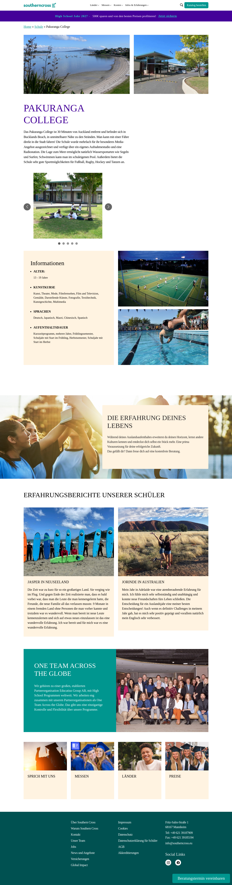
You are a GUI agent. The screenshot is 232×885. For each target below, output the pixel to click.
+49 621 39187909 (181, 832)
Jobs (73, 846)
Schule (38, 26)
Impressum (124, 822)
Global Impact (79, 864)
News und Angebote (83, 852)
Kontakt (75, 834)
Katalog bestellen (196, 5)
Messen (105, 4)
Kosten (117, 4)
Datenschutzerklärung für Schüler (137, 840)
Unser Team (78, 840)
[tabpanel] (68, 206)
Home (27, 26)
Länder (93, 4)
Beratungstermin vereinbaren (198, 878)
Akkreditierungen (128, 852)
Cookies (123, 828)
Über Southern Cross (83, 822)
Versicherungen (80, 858)
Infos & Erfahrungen (136, 4)
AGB (121, 846)
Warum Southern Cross (84, 828)
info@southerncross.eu (178, 842)
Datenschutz (125, 834)
